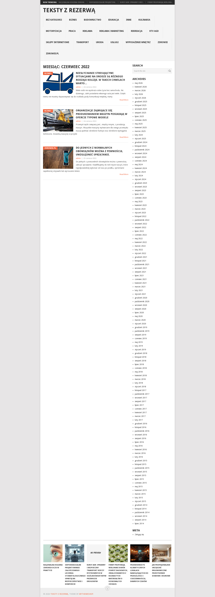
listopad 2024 (140, 146)
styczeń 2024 (140, 179)
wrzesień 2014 (141, 516)
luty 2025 (139, 135)
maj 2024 (139, 164)
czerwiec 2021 (141, 279)
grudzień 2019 (141, 327)
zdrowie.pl (52, 53)
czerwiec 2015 (141, 483)
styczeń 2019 (140, 349)
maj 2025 (139, 124)
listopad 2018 (140, 357)
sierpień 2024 (140, 157)
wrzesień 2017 (141, 398)
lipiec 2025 (139, 116)
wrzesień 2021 (141, 268)
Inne (128, 20)
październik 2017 (142, 394)
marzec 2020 (140, 320)
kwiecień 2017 (141, 412)
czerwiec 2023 (141, 198)
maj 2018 (139, 372)
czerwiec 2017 (141, 409)
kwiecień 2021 (141, 283)
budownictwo (92, 20)
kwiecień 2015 (141, 490)
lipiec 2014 (139, 523)
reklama (87, 31)
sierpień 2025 (140, 113)
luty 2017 (139, 420)
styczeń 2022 (140, 253)
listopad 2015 (140, 464)
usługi (115, 42)
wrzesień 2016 (141, 435)
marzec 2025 (140, 131)
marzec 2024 (140, 172)
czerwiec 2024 (141, 161)
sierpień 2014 (140, 520)
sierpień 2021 (140, 272)
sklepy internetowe (57, 42)
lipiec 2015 (139, 479)
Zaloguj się (139, 534)
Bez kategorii (54, 20)
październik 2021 (142, 264)
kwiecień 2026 (141, 87)
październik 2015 (142, 468)
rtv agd (154, 31)
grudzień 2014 (141, 505)
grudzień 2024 (141, 142)
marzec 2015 (140, 494)
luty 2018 (139, 383)
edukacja (113, 20)
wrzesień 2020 (141, 305)
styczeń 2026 (140, 98)
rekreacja (136, 31)
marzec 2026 (140, 90)
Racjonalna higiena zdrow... (72, 2)
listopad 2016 (140, 427)
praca (72, 31)
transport (82, 42)
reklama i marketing (111, 31)
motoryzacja (54, 31)
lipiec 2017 (139, 405)
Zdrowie (163, 42)
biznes (73, 20)
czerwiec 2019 (141, 338)
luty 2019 (139, 346)
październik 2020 (142, 301)
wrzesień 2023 (141, 187)
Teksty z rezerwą (69, 10)
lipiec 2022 (139, 231)
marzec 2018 (140, 379)
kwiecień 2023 (141, 205)
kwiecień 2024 (141, 168)
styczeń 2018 (140, 386)
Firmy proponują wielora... (160, 2)
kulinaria (144, 20)
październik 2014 (142, 512)
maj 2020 (139, 316)
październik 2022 (142, 220)
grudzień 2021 (141, 257)
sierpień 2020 (140, 309)
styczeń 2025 (140, 138)
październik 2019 (142, 331)
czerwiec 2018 (141, 368)
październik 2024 (142, 150)
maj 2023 (139, 201)
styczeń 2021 (140, 294)
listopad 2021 (140, 261)
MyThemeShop (86, 594)
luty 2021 (139, 290)
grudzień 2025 (141, 101)
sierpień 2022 (140, 227)
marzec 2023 (140, 209)
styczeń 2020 (140, 324)
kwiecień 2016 (141, 449)
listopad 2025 (140, 105)
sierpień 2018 (140, 361)
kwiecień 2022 (141, 242)
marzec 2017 (140, 416)
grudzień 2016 (141, 423)
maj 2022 (139, 238)
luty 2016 (139, 457)
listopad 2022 (140, 216)
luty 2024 (139, 176)
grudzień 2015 (141, 461)
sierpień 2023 (140, 190)
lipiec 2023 (139, 194)
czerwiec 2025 (141, 120)
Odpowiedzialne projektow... (102, 2)
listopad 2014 (140, 509)
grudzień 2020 (141, 298)
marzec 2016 (140, 453)
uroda (99, 42)
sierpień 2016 (140, 438)
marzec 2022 (140, 246)
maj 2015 (139, 486)
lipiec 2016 (139, 442)
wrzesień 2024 (141, 153)
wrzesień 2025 (141, 109)
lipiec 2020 (139, 312)
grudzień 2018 (141, 353)
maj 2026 (139, 83)
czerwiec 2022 (141, 235)
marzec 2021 (140, 287)
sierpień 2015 (140, 475)
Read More (124, 100)
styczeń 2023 (140, 213)
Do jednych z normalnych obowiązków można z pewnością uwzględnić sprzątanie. (99, 151)
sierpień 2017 (140, 401)
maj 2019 (139, 342)
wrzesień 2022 (141, 224)
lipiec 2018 (139, 364)
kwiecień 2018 (141, 375)
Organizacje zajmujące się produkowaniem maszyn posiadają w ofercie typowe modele (101, 114)
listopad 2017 (140, 390)
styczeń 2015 (140, 501)
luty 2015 (139, 498)
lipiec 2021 (139, 275)
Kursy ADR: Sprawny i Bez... (132, 2)
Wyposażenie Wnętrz (138, 42)
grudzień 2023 (141, 183)
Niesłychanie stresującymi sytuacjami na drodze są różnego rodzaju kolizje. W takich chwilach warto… (100, 78)
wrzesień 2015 (141, 472)
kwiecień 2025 (141, 127)
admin (78, 87)
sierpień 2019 (140, 335)
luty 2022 (139, 250)
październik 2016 (142, 431)
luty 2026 (139, 94)
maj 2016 (139, 446)
